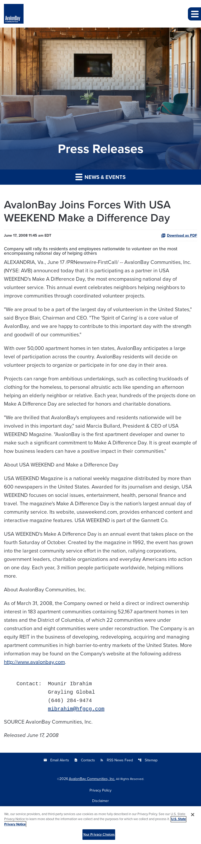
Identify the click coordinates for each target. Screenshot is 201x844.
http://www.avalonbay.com (34, 662)
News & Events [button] (100, 177)
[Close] (192, 817)
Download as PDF (179, 235)
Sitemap (148, 760)
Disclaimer (100, 801)
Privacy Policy (100, 790)
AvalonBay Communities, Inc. (92, 778)
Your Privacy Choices (99, 837)
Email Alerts (56, 760)
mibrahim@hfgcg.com (76, 709)
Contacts (84, 760)
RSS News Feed (116, 760)
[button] (194, 13)
